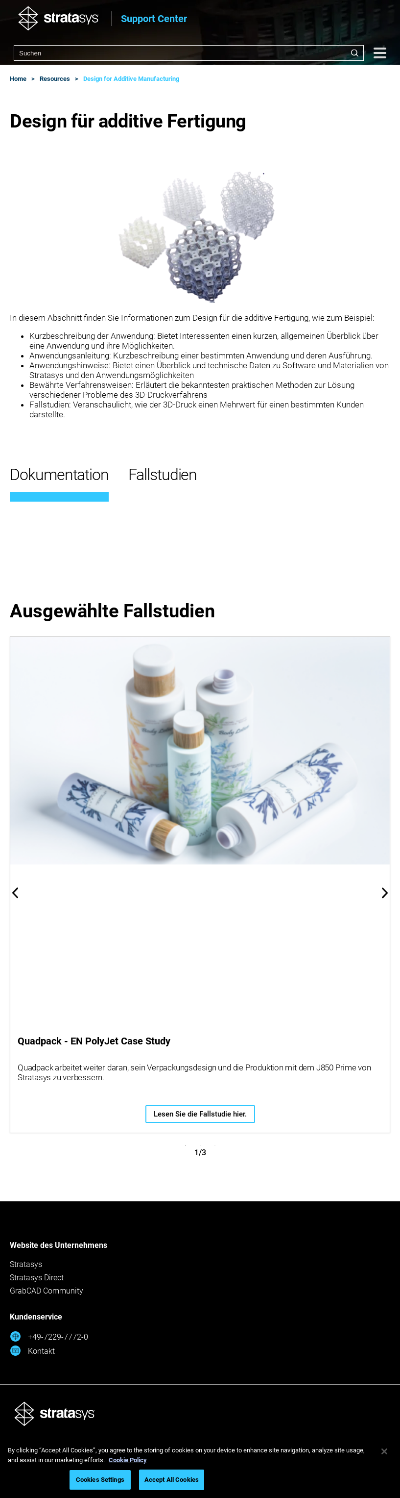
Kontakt (32, 1351)
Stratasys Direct (37, 1277)
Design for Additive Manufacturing (131, 78)
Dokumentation (59, 474)
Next (385, 893)
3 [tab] (215, 1145)
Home (18, 78)
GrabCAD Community (46, 1290)
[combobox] (188, 53)
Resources (55, 78)
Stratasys (26, 1264)
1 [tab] (185, 1145)
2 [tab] (200, 1145)
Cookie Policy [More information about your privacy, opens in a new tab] (128, 1460)
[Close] (384, 1451)
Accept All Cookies (171, 1479)
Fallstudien (162, 474)
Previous (15, 893)
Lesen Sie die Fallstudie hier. (200, 1114)
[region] (200, 1467)
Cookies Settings (100, 1479)
